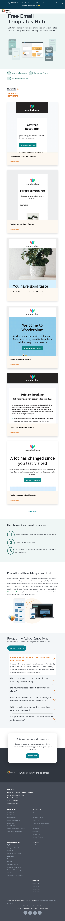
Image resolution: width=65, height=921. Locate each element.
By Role (9, 845)
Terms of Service (37, 906)
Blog (33, 812)
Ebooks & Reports (37, 817)
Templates (35, 829)
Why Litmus (10, 812)
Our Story (35, 845)
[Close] (62, 2)
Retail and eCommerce (14, 867)
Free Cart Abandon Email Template (22, 224)
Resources (36, 809)
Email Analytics (11, 826)
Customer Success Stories (40, 823)
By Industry (10, 856)
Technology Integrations (14, 831)
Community (36, 831)
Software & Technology (14, 870)
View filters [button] (13, 93)
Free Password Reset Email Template (23, 156)
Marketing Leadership (14, 853)
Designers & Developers (14, 848)
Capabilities (11, 809)
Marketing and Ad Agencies (15, 859)
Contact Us (35, 883)
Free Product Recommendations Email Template (26, 292)
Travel (9, 873)
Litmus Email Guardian (14, 592)
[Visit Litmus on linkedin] (35, 913)
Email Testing (11, 823)
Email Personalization (13, 820)
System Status (36, 889)
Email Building (11, 817)
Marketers (10, 850)
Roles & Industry (13, 842)
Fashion (9, 862)
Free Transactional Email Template (22, 427)
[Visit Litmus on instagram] (40, 913)
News (34, 848)
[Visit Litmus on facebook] (25, 913)
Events (34, 815)
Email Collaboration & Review (16, 829)
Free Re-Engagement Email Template (23, 495)
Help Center (36, 886)
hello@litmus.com (12, 803)
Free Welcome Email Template (20, 359)
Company (35, 842)
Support (35, 881)
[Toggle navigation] (60, 11)
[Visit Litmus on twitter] (30, 913)
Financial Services (12, 864)
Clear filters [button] (12, 96)
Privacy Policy (27, 906)
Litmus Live (35, 820)
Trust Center (36, 892)
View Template (14, 161)
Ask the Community (17, 648)
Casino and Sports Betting (15, 875)
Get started (32, 756)
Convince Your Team (38, 826)
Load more (32, 511)
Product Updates (37, 837)
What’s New (36, 834)
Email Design (11, 815)
